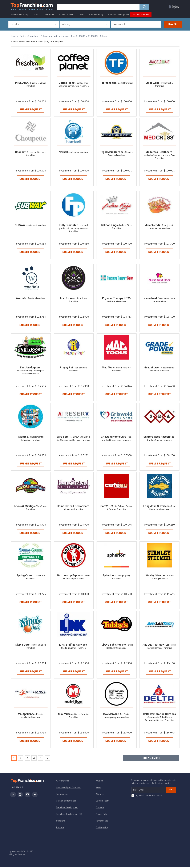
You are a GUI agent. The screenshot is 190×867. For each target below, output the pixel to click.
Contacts (100, 807)
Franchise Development (118, 14)
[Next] (47, 758)
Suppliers (60, 821)
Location (36, 14)
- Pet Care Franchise (36, 298)
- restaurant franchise (36, 225)
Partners (60, 827)
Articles (99, 781)
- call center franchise (78, 152)
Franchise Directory (19, 14)
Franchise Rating (96, 14)
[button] (172, 7)
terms (150, 795)
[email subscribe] (148, 790)
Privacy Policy (102, 814)
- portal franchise (125, 83)
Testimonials (62, 794)
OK (170, 789)
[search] (98, 7)
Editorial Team (102, 801)
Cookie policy (102, 827)
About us (100, 794)
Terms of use (102, 821)
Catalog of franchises (66, 801)
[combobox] (33, 24)
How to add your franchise (68, 787)
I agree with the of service (146, 795)
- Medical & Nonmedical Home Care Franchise (159, 155)
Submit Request (30, 109)
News (98, 787)
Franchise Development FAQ (69, 814)
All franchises (62, 781)
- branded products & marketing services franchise (73, 228)
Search (173, 24)
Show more (151, 758)
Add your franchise (141, 14)
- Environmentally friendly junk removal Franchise (30, 371)
